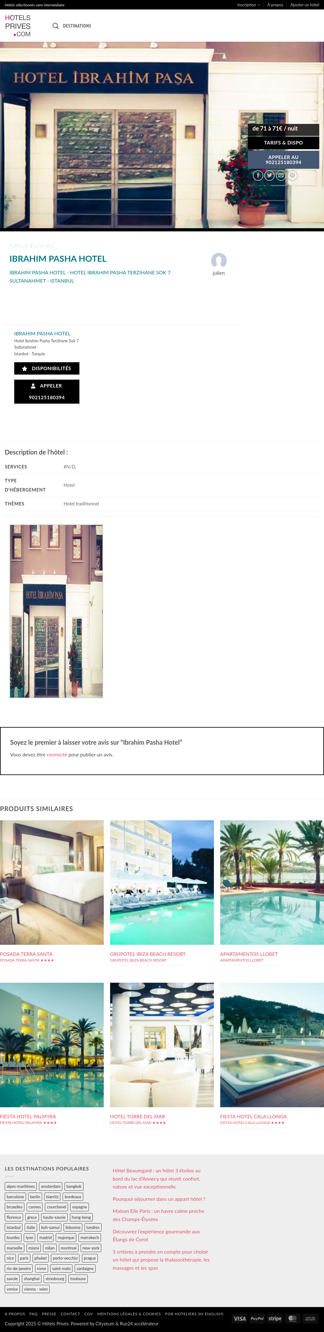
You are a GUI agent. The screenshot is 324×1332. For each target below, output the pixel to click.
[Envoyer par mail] (281, 175)
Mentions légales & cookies (129, 1313)
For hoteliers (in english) (194, 1313)
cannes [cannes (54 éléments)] (34, 1206)
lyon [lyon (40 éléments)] (29, 1237)
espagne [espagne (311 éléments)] (79, 1206)
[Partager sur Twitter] (269, 175)
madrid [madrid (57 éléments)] (45, 1237)
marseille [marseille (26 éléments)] (14, 1247)
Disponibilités (47, 368)
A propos (275, 4)
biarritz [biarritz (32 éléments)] (52, 1196)
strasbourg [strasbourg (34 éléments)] (55, 1278)
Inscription (248, 5)
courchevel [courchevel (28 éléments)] (56, 1206)
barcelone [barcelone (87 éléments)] (15, 1196)
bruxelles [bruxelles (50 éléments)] (14, 1206)
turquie (19, 245)
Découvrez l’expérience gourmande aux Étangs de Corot (156, 1235)
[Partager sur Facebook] (258, 175)
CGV (88, 1313)
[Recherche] (56, 26)
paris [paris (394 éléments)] (24, 1258)
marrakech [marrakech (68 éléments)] (89, 1237)
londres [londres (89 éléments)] (92, 1227)
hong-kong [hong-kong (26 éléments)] (81, 1217)
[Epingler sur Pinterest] (292, 175)
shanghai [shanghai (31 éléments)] (31, 1278)
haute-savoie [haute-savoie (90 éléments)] (54, 1217)
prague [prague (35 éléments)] (90, 1258)
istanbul (44, 245)
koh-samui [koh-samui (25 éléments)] (50, 1227)
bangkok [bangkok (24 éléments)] (73, 1186)
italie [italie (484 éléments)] (31, 1227)
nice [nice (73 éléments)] (10, 1258)
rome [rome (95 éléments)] (41, 1268)
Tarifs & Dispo (283, 142)
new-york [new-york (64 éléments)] (91, 1247)
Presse (49, 1313)
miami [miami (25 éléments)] (33, 1247)
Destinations (77, 25)
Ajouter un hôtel (304, 4)
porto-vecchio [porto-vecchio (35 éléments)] (65, 1258)
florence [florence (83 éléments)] (14, 1217)
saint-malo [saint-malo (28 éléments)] (61, 1268)
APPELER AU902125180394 (283, 159)
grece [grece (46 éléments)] (32, 1217)
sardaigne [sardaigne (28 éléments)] (85, 1268)
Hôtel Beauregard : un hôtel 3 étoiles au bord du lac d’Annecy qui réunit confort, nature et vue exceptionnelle (157, 1178)
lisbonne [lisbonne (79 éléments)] (72, 1227)
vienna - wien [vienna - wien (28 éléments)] (36, 1289)
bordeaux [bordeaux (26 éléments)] (73, 1196)
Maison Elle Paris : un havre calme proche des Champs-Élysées (158, 1215)
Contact (70, 1313)
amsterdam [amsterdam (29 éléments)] (50, 1186)
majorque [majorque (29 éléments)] (66, 1237)
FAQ (33, 1313)
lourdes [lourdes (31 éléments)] (13, 1237)
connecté (57, 754)
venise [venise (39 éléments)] (12, 1289)
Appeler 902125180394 (47, 391)
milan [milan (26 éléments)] (49, 1247)
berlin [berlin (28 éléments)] (35, 1196)
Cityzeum (105, 1323)
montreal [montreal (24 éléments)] (69, 1247)
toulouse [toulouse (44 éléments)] (78, 1278)
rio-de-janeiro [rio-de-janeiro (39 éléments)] (19, 1268)
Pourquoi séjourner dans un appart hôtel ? (159, 1199)
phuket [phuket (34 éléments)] (40, 1258)
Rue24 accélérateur (139, 1323)
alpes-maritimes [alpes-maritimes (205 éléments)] (21, 1186)
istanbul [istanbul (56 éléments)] (14, 1227)
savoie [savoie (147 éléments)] (12, 1278)
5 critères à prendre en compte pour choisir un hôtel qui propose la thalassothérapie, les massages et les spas (161, 1260)
